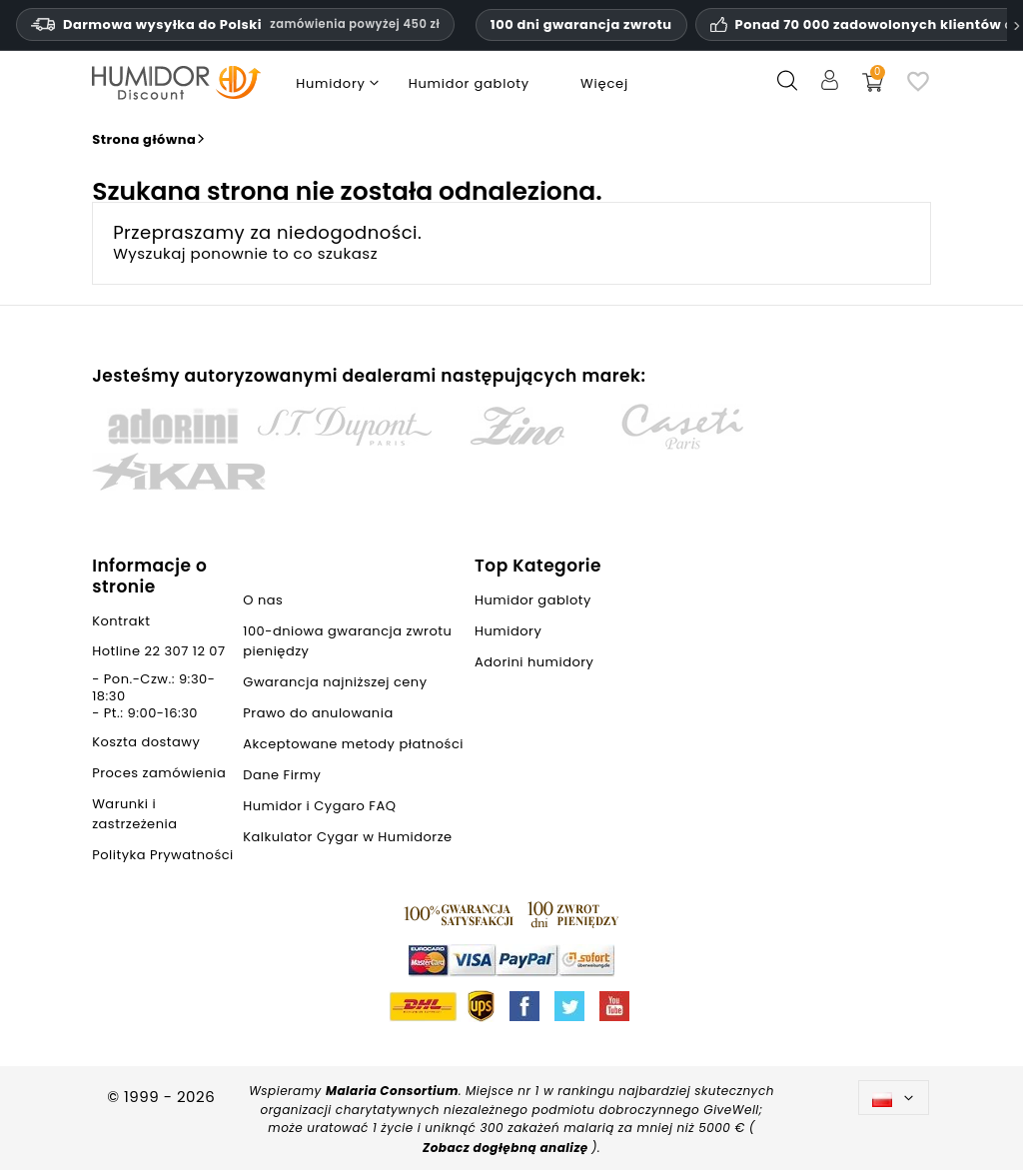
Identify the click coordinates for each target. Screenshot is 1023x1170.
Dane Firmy (282, 774)
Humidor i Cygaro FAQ (319, 805)
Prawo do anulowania (318, 712)
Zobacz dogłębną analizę (507, 1147)
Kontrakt (121, 620)
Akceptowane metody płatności (353, 743)
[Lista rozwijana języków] (893, 1097)
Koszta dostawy (146, 741)
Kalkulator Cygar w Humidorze (347, 836)
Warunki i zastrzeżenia (134, 813)
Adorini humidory (534, 661)
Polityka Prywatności (163, 854)
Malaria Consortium (392, 1090)
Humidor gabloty (537, 599)
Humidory (508, 630)
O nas (263, 599)
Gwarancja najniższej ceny (335, 681)
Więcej (604, 83)
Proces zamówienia (159, 772)
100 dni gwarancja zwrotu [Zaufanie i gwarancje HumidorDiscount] (581, 24)
